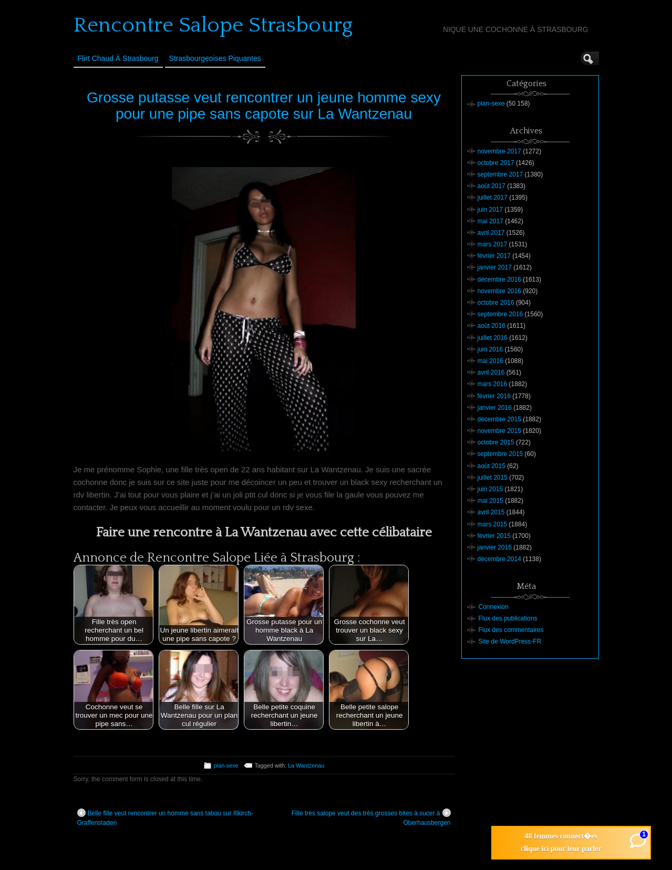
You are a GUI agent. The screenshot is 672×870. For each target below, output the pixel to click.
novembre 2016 (499, 291)
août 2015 (491, 466)
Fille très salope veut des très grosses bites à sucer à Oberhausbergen (371, 817)
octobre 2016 (496, 302)
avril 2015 (491, 512)
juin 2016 (490, 349)
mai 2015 (490, 500)
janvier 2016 (495, 407)
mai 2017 (490, 221)
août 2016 (491, 325)
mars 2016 (493, 384)
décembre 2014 (499, 559)
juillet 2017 (493, 197)
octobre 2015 (496, 442)
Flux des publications (508, 618)
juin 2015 (490, 489)
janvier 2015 (495, 547)
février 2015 (494, 536)
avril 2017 (491, 232)
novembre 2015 (499, 430)
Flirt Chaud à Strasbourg (118, 58)
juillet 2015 (493, 477)
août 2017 (491, 186)
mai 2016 (490, 361)
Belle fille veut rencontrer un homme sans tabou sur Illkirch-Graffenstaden (165, 817)
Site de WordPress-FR (510, 641)
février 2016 (494, 396)
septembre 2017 (500, 174)
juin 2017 (490, 209)
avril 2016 (491, 372)
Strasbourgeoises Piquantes (215, 58)
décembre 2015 (499, 419)
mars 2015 (493, 524)
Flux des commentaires (511, 630)
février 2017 (494, 256)
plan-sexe (226, 765)
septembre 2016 (500, 314)
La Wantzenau (306, 765)
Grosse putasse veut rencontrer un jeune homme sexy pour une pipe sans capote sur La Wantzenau (264, 105)
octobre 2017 (496, 163)
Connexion (494, 606)
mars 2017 (493, 244)
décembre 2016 (499, 279)
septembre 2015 (500, 454)
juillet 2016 (493, 337)
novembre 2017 (499, 151)
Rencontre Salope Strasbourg (213, 25)
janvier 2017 (495, 267)
